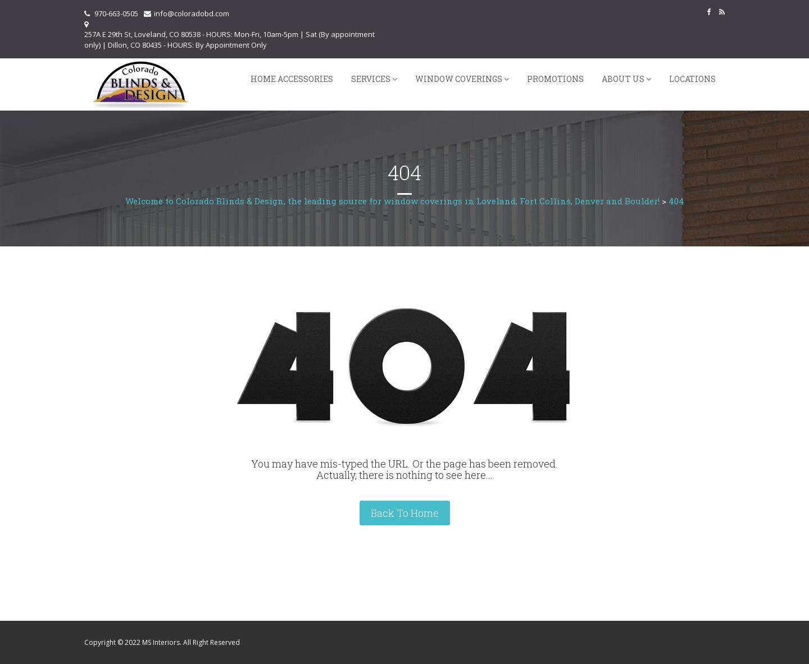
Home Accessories (292, 79)
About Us (623, 79)
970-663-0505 (116, 13)
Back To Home (405, 513)
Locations (692, 79)
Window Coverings (458, 79)
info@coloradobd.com (191, 13)
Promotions (555, 79)
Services (370, 79)
